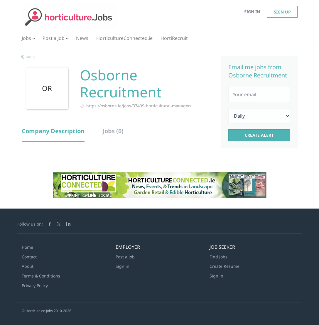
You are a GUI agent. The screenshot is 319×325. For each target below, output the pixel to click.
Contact (29, 257)
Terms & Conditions (41, 276)
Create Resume (224, 266)
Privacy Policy (35, 285)
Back (30, 57)
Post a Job (125, 257)
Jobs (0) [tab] (113, 131)
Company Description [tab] (53, 131)
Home (27, 247)
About (27, 266)
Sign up (282, 12)
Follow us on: (30, 224)
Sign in (252, 11)
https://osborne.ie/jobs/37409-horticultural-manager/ (138, 106)
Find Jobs (218, 257)
